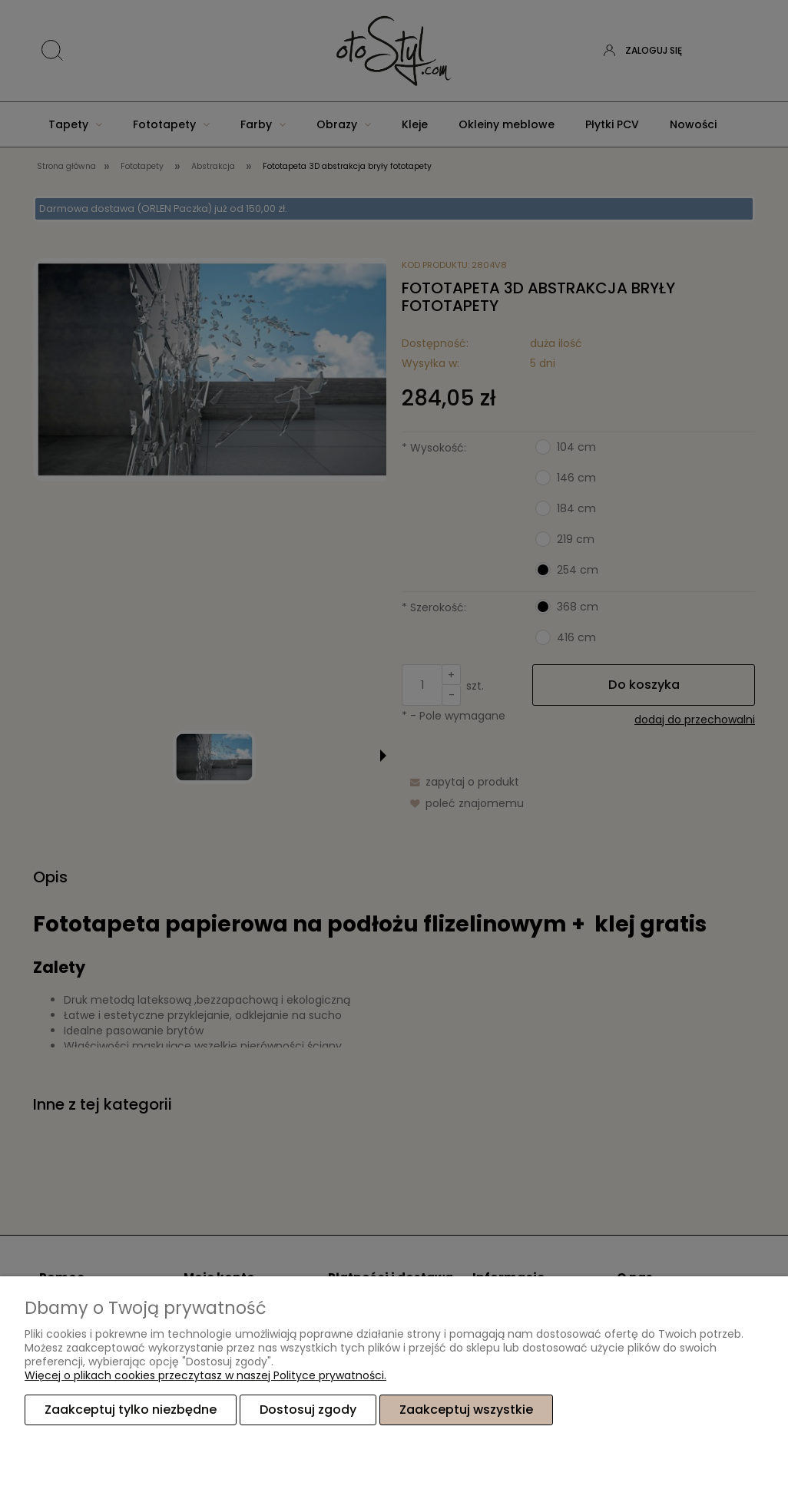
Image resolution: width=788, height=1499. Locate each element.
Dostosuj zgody (308, 1409)
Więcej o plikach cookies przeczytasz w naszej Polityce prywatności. (205, 1375)
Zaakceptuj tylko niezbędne (131, 1409)
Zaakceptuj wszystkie (466, 1409)
